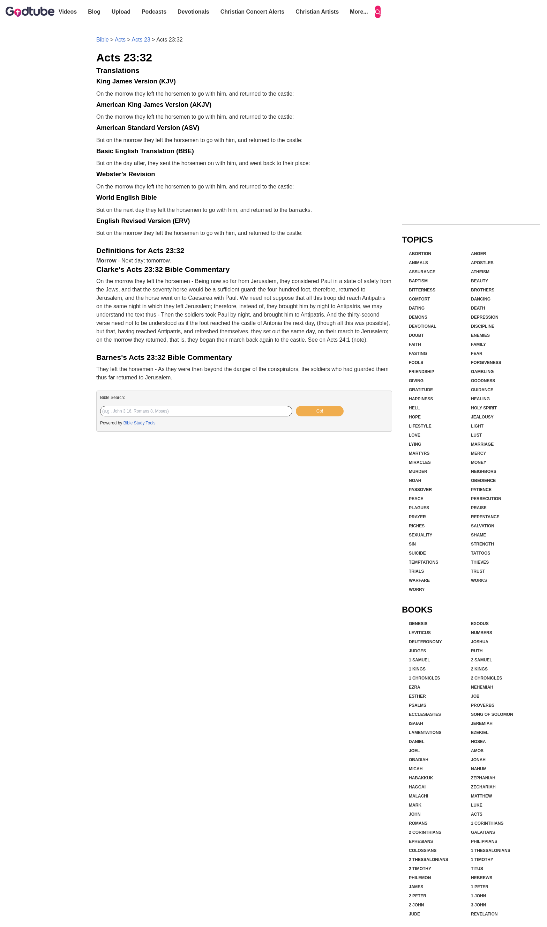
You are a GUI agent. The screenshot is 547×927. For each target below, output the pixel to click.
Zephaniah (483, 778)
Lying (415, 444)
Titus (477, 868)
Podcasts (154, 12)
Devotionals (193, 12)
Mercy (478, 453)
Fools (416, 362)
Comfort (419, 299)
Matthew (481, 796)
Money (478, 462)
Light (477, 426)
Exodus (480, 623)
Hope (415, 417)
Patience (481, 489)
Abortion (420, 253)
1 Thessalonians (490, 850)
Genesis (418, 623)
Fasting (418, 353)
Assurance (422, 271)
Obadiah (418, 759)
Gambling (482, 371)
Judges (417, 650)
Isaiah (416, 723)
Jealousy (482, 417)
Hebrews (481, 877)
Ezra (414, 687)
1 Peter (479, 886)
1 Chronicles (424, 678)
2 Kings (479, 669)
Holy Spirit (484, 408)
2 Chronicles (486, 678)
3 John (478, 905)
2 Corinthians (425, 832)
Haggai (417, 787)
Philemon (420, 877)
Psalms (417, 705)
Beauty (479, 281)
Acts (120, 40)
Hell (414, 408)
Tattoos (480, 553)
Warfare (419, 580)
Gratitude (421, 389)
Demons (418, 317)
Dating (417, 308)
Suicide (417, 553)
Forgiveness (486, 362)
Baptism (418, 281)
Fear (476, 353)
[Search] (378, 12)
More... (359, 12)
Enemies (480, 335)
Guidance (482, 389)
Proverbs (482, 705)
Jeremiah (482, 723)
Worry (417, 589)
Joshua (479, 641)
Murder (418, 471)
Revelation (484, 914)
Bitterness (422, 290)
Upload (121, 12)
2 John (416, 905)
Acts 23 (141, 40)
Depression (485, 317)
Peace (416, 498)
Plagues (419, 507)
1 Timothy (482, 859)
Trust (478, 571)
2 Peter (417, 895)
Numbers (481, 632)
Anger (478, 253)
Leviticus (420, 632)
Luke (476, 805)
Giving (416, 380)
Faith (415, 344)
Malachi (418, 796)
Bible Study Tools (139, 423)
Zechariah (483, 787)
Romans (418, 823)
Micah (415, 768)
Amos (477, 750)
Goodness (483, 380)
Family (478, 344)
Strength (482, 544)
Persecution (486, 498)
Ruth (476, 650)
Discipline (482, 326)
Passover (420, 489)
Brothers (482, 290)
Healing (480, 398)
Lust (476, 435)
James (416, 886)
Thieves (480, 562)
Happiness (421, 398)
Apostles (482, 262)
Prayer (417, 516)
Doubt (416, 335)
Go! (319, 411)
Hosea (478, 741)
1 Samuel (419, 660)
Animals (418, 262)
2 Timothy (420, 868)
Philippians (484, 841)
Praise (479, 507)
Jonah (478, 759)
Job (475, 696)
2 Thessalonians (428, 859)
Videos (68, 12)
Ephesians (421, 841)
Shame (478, 535)
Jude (414, 914)
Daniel (417, 741)
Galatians (483, 832)
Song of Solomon (492, 714)
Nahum (479, 768)
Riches (417, 526)
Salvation (482, 526)
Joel (414, 750)
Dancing (480, 299)
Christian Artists (317, 12)
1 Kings (417, 669)
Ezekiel (480, 732)
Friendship (421, 371)
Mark (415, 805)
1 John (478, 895)
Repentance (485, 516)
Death (478, 308)
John (414, 814)
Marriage (482, 444)
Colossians (422, 850)
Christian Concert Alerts (252, 12)
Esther (417, 696)
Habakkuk (421, 778)
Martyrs (419, 453)
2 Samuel (481, 660)
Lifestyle (420, 426)
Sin (412, 544)
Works (479, 580)
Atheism (480, 271)
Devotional (422, 326)
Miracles (420, 462)
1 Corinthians (487, 823)
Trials (416, 571)
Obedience (483, 480)
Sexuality (420, 535)
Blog (94, 12)
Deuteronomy (425, 641)
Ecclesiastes (425, 714)
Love (414, 435)
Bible (102, 40)
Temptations (423, 562)
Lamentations (425, 732)
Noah (415, 480)
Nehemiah (482, 687)
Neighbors (483, 471)
